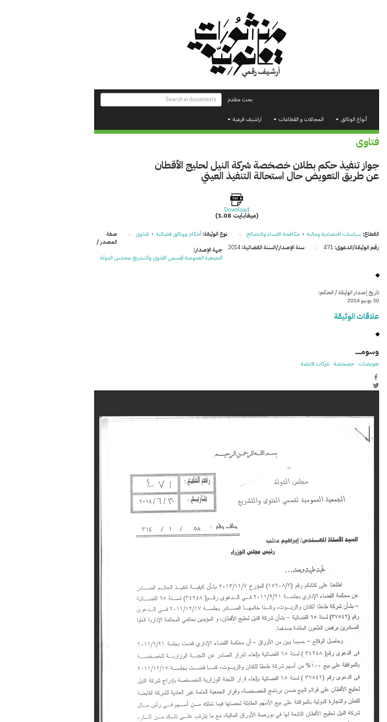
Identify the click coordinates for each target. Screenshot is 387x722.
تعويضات (325, 364)
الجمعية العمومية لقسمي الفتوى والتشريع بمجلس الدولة (118, 258)
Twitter (333, 385)
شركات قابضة (272, 364)
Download (193, 210)
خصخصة (300, 364)
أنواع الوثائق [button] (308, 119)
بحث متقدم (197, 99)
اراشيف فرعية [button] (201, 119)
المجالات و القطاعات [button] (255, 119)
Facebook (333, 377)
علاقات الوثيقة (313, 316)
